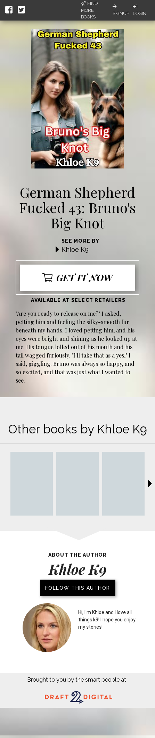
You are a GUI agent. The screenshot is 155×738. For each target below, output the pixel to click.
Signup (121, 10)
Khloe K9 (75, 249)
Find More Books (89, 10)
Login (139, 10)
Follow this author (77, 588)
